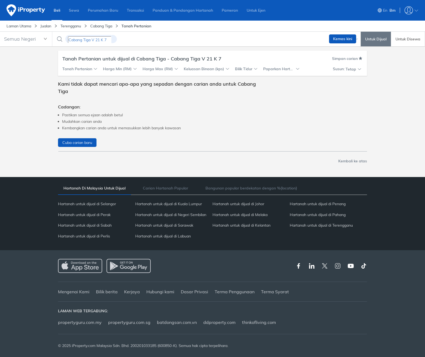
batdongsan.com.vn (177, 322)
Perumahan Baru (103, 10)
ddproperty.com (219, 322)
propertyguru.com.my (80, 322)
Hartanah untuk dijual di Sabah (85, 225)
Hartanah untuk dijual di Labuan (163, 236)
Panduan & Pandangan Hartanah (183, 10)
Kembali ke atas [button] (352, 161)
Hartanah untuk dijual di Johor (238, 203)
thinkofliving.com (259, 322)
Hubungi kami (160, 291)
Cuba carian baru (77, 142)
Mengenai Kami (73, 291)
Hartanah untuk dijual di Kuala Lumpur (168, 203)
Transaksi (135, 10)
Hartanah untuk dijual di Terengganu (321, 225)
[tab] (94, 188)
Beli (57, 10)
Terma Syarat (275, 291)
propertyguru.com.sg (129, 322)
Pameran (230, 10)
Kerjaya (132, 291)
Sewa (74, 10)
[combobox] (26, 39)
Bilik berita (107, 291)
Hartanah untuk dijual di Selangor (87, 203)
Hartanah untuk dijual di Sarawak (164, 225)
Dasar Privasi (194, 291)
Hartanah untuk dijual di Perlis (84, 236)
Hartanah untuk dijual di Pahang (318, 214)
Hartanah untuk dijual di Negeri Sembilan (170, 214)
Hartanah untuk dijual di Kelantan (241, 225)
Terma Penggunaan (235, 291)
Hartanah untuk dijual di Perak (84, 214)
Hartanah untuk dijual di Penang (318, 203)
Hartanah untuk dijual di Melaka (240, 214)
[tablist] (212, 188)
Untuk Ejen (256, 10)
